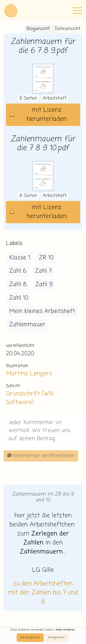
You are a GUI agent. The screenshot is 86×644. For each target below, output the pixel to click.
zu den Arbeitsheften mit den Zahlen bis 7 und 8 (43, 592)
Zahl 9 (44, 284)
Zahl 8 (18, 284)
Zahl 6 (17, 271)
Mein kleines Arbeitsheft (42, 311)
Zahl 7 (43, 271)
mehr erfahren (65, 630)
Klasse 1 (19, 258)
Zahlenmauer (27, 324)
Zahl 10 (18, 298)
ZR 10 (46, 258)
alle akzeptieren (30, 637)
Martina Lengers (29, 373)
